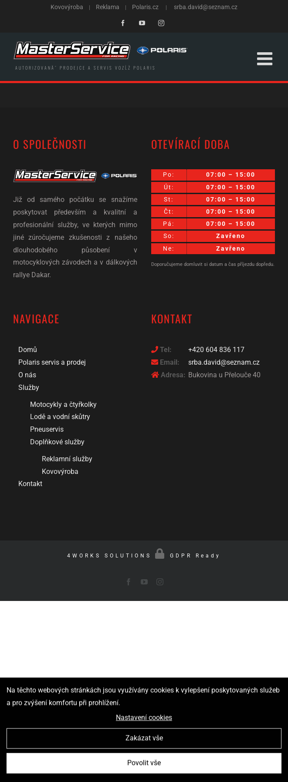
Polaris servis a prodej (52, 362)
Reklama (107, 6)
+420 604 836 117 (216, 350)
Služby (28, 387)
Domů (27, 350)
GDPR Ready (195, 556)
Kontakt (30, 484)
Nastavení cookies (144, 719)
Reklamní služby (67, 459)
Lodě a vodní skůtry (60, 417)
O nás (27, 375)
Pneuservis (47, 429)
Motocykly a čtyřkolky (63, 404)
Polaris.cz (145, 6)
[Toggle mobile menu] (266, 58)
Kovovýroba (68, 6)
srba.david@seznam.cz (205, 6)
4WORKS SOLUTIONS (109, 556)
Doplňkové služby (57, 442)
